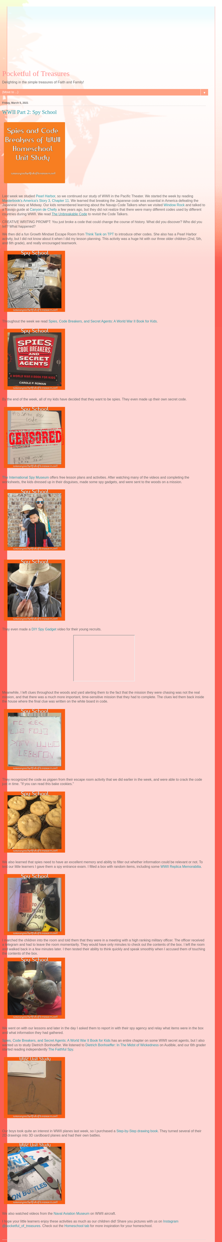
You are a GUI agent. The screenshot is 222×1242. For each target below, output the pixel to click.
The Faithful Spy (60, 1049)
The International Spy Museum (25, 477)
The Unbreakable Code (69, 214)
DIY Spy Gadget (44, 629)
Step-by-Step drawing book (137, 1131)
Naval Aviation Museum (71, 1213)
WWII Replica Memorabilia (180, 866)
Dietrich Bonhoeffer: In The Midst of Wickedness (122, 1045)
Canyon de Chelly (43, 209)
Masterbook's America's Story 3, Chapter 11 (35, 200)
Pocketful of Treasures (36, 73)
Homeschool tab (76, 1226)
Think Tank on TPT (99, 234)
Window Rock (174, 205)
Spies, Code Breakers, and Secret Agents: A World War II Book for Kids (103, 321)
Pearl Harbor (45, 196)
